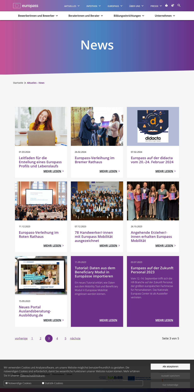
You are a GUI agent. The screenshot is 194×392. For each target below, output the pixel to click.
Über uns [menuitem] (136, 6)
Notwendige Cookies (18, 383)
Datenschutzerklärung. (32, 375)
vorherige (21, 338)
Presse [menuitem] (157, 6)
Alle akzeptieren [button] (170, 366)
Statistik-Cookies (52, 383)
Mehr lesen (52, 171)
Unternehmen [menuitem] (165, 16)
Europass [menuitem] (115, 6)
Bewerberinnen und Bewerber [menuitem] (38, 16)
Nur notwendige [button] (170, 384)
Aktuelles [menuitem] (72, 6)
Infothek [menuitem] (94, 6)
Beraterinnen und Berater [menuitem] (86, 16)
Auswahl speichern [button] (170, 375)
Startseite (18, 82)
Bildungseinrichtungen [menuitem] (129, 16)
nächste (75, 338)
